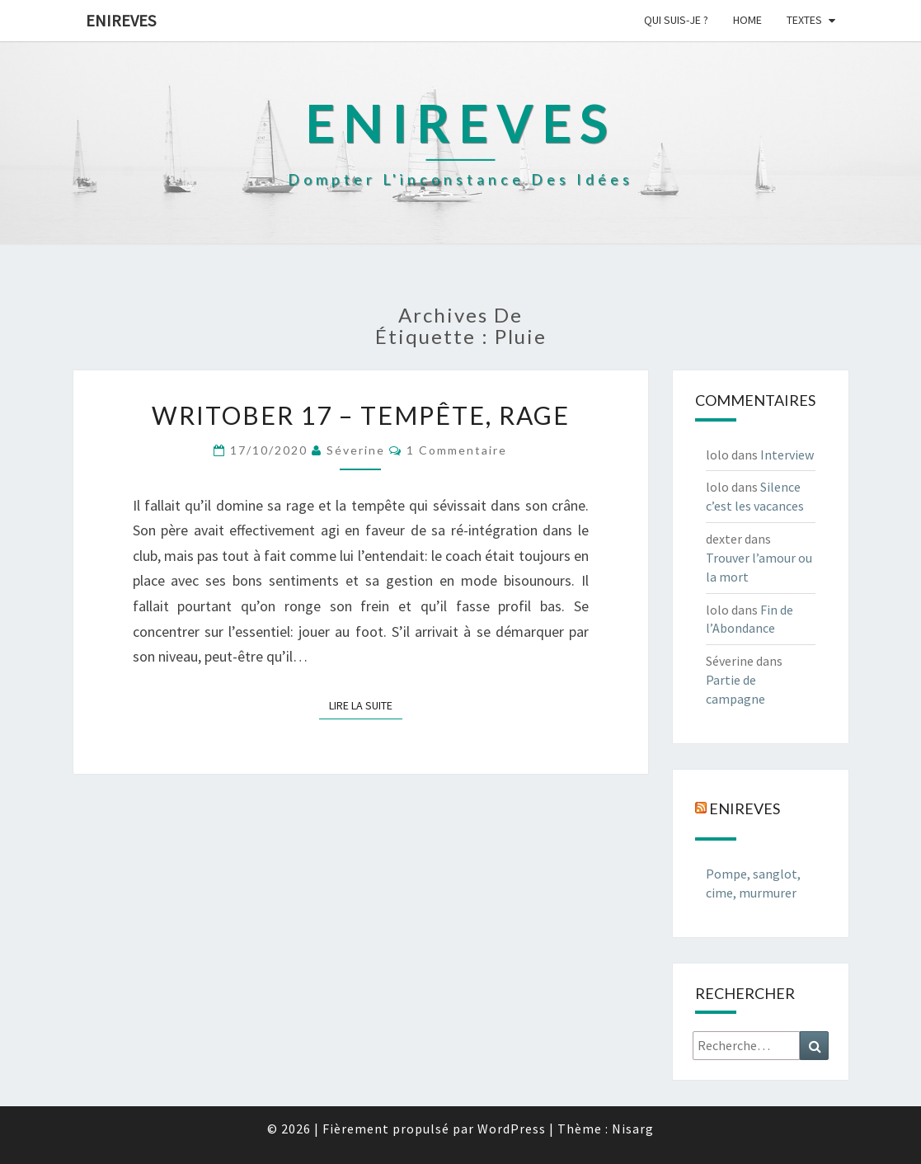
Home (747, 19)
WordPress (511, 1128)
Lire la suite (365, 704)
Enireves (121, 20)
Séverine (356, 450)
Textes (804, 19)
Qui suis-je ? (676, 19)
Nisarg (633, 1128)
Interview (787, 454)
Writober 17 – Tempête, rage (361, 415)
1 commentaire (456, 450)
